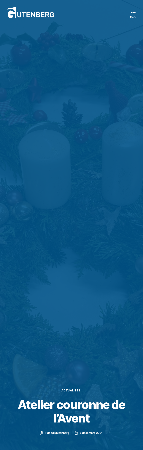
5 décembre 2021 (92, 433)
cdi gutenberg (59, 433)
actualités (71, 390)
